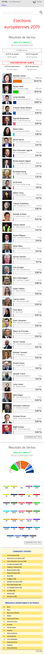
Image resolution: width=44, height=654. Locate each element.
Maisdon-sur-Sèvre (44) (14, 582)
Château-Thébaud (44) (14, 567)
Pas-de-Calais (11, 627)
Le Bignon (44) (11, 579)
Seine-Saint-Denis (13, 619)
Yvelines (9, 630)
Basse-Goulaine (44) (13, 570)
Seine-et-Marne (12, 633)
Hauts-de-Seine (12, 622)
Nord (8, 607)
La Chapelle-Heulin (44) (14, 588)
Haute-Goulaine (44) (13, 573)
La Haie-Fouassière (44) (14, 564)
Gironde (9, 625)
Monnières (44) (12, 596)
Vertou (4, 5)
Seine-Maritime (12, 648)
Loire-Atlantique (14, 2)
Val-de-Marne (11, 636)
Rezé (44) (10, 576)
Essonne (10, 645)
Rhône (9, 616)
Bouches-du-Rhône (13, 613)
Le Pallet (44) (11, 591)
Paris (8, 610)
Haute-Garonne (12, 642)
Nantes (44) (10, 594)
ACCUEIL (5, 2)
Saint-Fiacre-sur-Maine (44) (16, 558)
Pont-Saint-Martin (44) (14, 585)
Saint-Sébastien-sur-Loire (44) (16, 561)
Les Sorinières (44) (13, 555)
